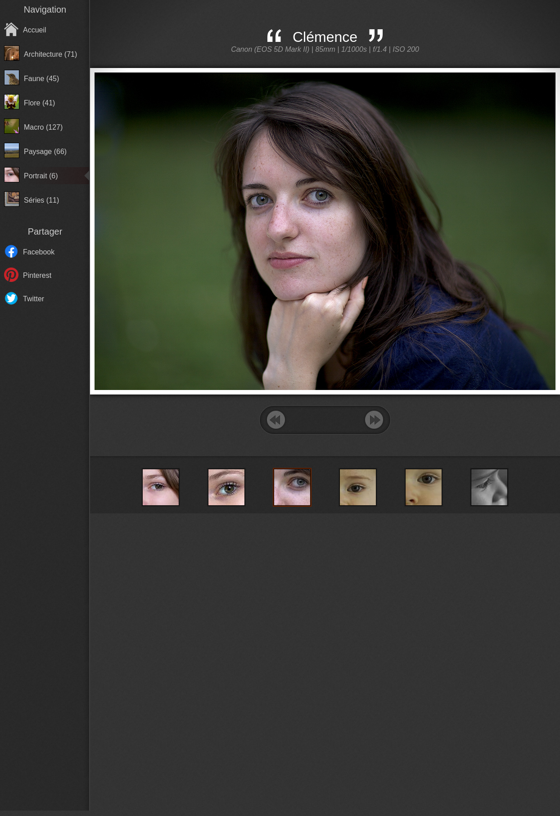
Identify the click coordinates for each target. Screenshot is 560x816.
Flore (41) (39, 103)
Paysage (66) (45, 151)
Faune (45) (41, 78)
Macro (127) (43, 127)
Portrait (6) (41, 176)
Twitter (33, 299)
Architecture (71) (50, 54)
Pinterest (37, 275)
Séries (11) (41, 200)
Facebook (38, 252)
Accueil (34, 30)
